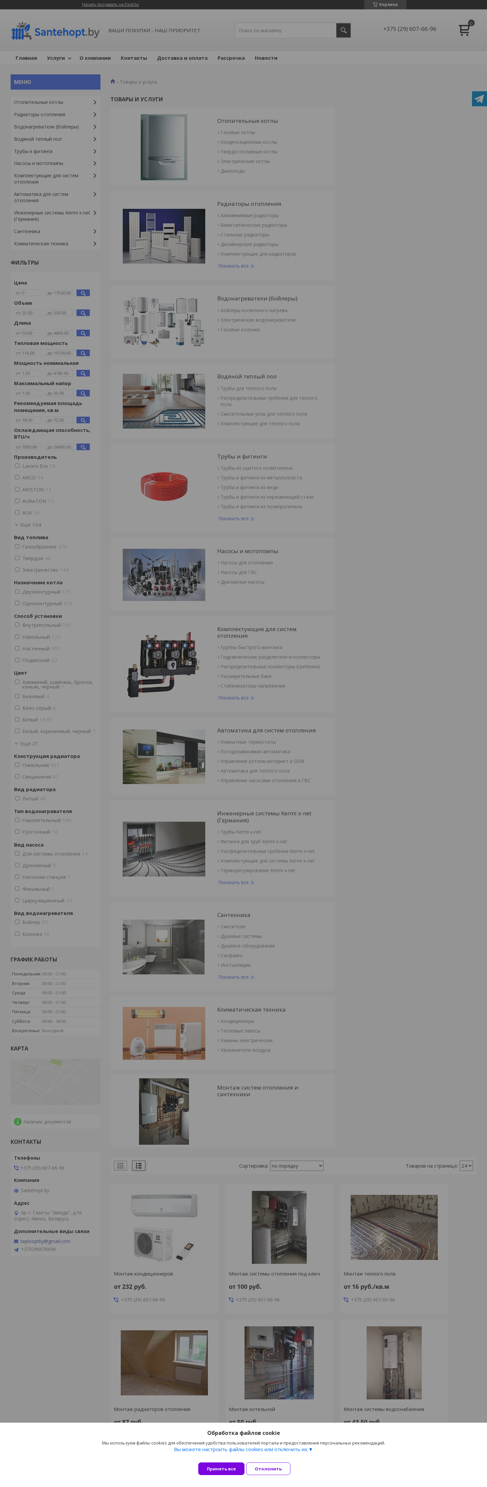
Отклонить (273, 1469)
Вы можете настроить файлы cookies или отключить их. (241, 1454)
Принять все (221, 1469)
